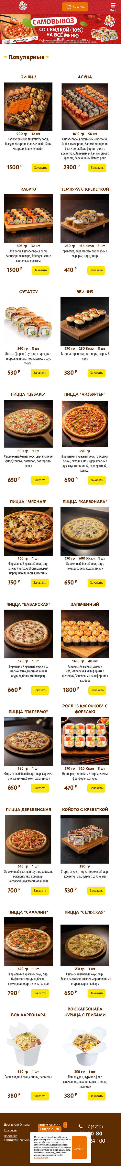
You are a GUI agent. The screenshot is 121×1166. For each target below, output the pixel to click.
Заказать (40, 168)
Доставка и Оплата (17, 1124)
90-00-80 (96, 1138)
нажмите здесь (41, 1158)
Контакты (10, 1130)
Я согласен (79, 1147)
